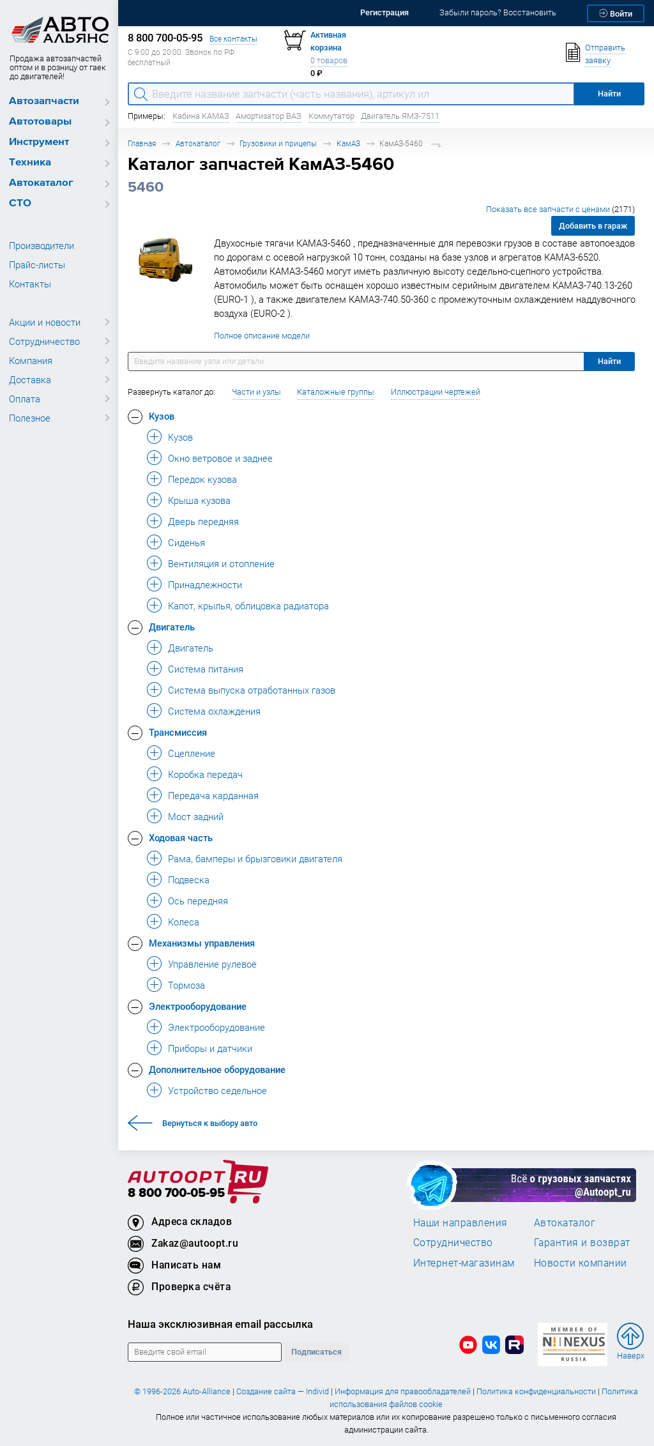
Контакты (30, 283)
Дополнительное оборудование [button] (217, 1069)
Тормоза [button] (186, 984)
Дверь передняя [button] (203, 521)
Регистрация (384, 12)
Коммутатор (331, 115)
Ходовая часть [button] (181, 837)
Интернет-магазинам (464, 1263)
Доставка (30, 379)
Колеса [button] (183, 921)
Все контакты (233, 38)
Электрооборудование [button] (198, 1006)
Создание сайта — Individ (282, 1391)
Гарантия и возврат (582, 1242)
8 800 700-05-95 (176, 1193)
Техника (30, 162)
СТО (20, 203)
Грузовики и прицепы (278, 143)
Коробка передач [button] (205, 774)
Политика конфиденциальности (536, 1391)
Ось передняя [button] (198, 900)
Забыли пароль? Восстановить (497, 12)
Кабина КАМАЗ (200, 115)
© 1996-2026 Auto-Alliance (182, 1391)
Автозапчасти (44, 101)
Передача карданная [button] (213, 795)
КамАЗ (348, 143)
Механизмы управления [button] (202, 942)
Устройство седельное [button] (217, 1090)
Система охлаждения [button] (214, 710)
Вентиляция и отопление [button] (221, 563)
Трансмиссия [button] (178, 732)
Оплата (24, 398)
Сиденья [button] (186, 542)
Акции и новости (44, 322)
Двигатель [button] (172, 626)
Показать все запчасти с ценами (560, 209)
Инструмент (39, 142)
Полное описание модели (262, 335)
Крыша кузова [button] (199, 500)
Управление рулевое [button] (212, 963)
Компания (30, 360)
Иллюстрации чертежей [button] (435, 391)
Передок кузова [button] (202, 479)
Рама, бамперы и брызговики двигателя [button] (255, 858)
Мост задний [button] (196, 816)
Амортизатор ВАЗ (268, 115)
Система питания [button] (205, 668)
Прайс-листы (37, 264)
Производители (41, 245)
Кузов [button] (161, 415)
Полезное (29, 417)
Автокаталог (41, 183)
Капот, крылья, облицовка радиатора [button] (248, 605)
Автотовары (40, 121)
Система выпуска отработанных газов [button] (251, 689)
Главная (142, 143)
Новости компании (580, 1263)
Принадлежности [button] (205, 584)
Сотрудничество (44, 341)
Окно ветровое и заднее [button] (220, 458)
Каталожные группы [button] (335, 391)
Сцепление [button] (191, 753)
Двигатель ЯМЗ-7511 (400, 115)
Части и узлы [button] (256, 391)
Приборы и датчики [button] (210, 1048)
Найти (609, 361)
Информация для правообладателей (403, 1391)
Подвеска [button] (188, 879)
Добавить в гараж (593, 225)
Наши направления (460, 1222)
